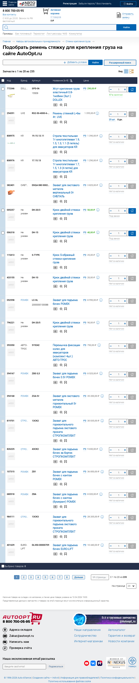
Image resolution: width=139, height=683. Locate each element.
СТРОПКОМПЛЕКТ (25, 410)
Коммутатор (75, 33)
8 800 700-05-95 (16, 611)
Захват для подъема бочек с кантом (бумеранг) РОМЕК (63, 488)
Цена (86, 80)
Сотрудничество (85, 625)
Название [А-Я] (62, 80)
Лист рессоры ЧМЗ (57, 33)
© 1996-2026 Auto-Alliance (17, 667)
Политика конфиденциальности (117, 667)
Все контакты (9, 14)
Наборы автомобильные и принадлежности (38, 41)
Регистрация (70, 3)
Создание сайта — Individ (46, 667)
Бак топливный (23, 33)
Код (9, 80)
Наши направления (87, 620)
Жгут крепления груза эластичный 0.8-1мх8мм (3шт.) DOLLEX (66, 92)
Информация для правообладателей (79, 667)
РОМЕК (24, 295)
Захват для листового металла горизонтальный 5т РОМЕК (66, 391)
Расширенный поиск (120, 62)
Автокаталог (117, 620)
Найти (95, 62)
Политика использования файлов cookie (69, 671)
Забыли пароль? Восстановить (95, 3)
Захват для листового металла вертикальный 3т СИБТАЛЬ (65, 186)
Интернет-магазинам (88, 631)
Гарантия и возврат (121, 625)
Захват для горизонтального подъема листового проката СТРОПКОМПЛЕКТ (63, 418)
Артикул (36, 80)
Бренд (24, 80)
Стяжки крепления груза (78, 41)
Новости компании (121, 631)
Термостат (39, 33)
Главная (7, 41)
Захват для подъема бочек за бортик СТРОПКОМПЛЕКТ (63, 443)
